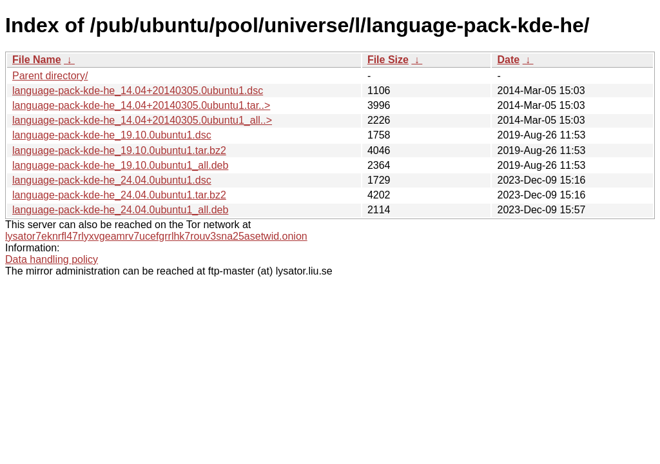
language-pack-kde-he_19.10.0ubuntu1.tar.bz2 (119, 150)
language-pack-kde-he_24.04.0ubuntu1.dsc (111, 180)
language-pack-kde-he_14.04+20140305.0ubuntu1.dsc (137, 90)
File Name (36, 59)
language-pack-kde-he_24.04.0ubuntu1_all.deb (120, 209)
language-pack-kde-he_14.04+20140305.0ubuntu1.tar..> (141, 105)
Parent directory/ (50, 75)
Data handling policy (51, 259)
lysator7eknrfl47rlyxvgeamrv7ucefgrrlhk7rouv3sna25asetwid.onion (156, 236)
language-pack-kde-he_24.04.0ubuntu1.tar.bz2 (119, 194)
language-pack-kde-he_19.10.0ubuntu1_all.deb (120, 165)
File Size (388, 59)
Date (508, 59)
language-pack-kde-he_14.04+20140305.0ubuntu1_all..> (142, 120)
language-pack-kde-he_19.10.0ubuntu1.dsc (111, 135)
